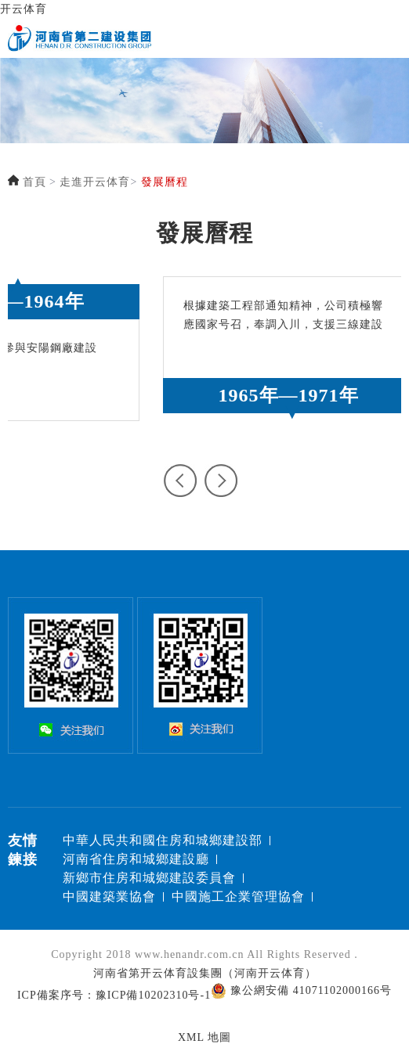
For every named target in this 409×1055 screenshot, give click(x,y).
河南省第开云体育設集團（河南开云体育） (205, 973)
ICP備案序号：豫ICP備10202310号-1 (114, 995)
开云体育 (23, 9)
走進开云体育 (95, 182)
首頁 (34, 182)
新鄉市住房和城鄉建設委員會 (149, 877)
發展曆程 (164, 182)
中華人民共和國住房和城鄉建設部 (162, 840)
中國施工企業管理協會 (238, 896)
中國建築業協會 (109, 896)
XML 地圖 (204, 1037)
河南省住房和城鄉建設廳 (136, 859)
